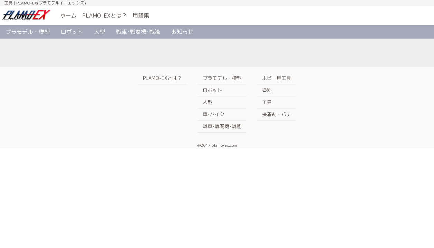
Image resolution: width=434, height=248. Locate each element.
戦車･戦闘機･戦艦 (138, 31)
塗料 (267, 90)
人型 (99, 31)
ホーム (68, 15)
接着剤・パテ (276, 114)
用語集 (141, 15)
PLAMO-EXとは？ (104, 15)
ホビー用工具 (276, 78)
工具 (267, 102)
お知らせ (182, 31)
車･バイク (213, 114)
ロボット (72, 31)
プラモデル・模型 (28, 31)
